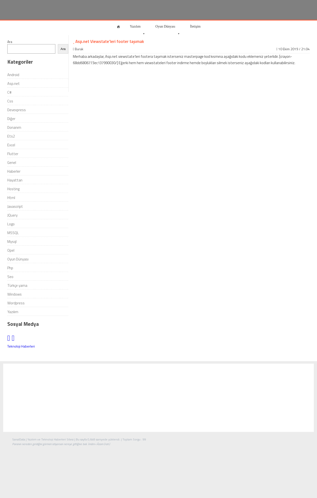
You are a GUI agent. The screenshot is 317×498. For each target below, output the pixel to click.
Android (13, 75)
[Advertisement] (158, 398)
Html (11, 197)
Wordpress (16, 303)
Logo (11, 224)
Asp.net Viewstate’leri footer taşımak (108, 41)
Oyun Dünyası (167, 29)
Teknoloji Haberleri (21, 346)
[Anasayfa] (118, 26)
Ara (9, 41)
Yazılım (138, 29)
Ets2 (11, 136)
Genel (11, 162)
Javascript (15, 206)
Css (10, 101)
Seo (10, 276)
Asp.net (13, 83)
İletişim (195, 26)
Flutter (12, 154)
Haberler (13, 171)
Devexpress (16, 110)
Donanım (14, 127)
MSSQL (13, 233)
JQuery (12, 215)
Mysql (12, 241)
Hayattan (14, 180)
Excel (11, 145)
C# (9, 92)
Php (10, 268)
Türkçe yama (17, 285)
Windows (14, 294)
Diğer (11, 118)
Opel (10, 250)
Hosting (13, 189)
